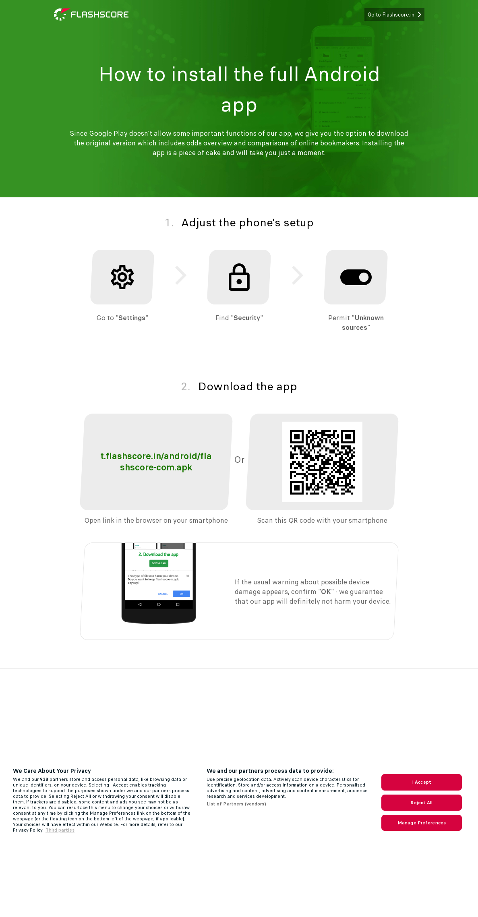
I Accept (421, 782)
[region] (239, 802)
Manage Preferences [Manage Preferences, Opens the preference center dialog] (421, 823)
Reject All (421, 802)
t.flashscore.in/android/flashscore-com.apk (156, 461)
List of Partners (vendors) (236, 804)
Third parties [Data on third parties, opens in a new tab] (60, 830)
